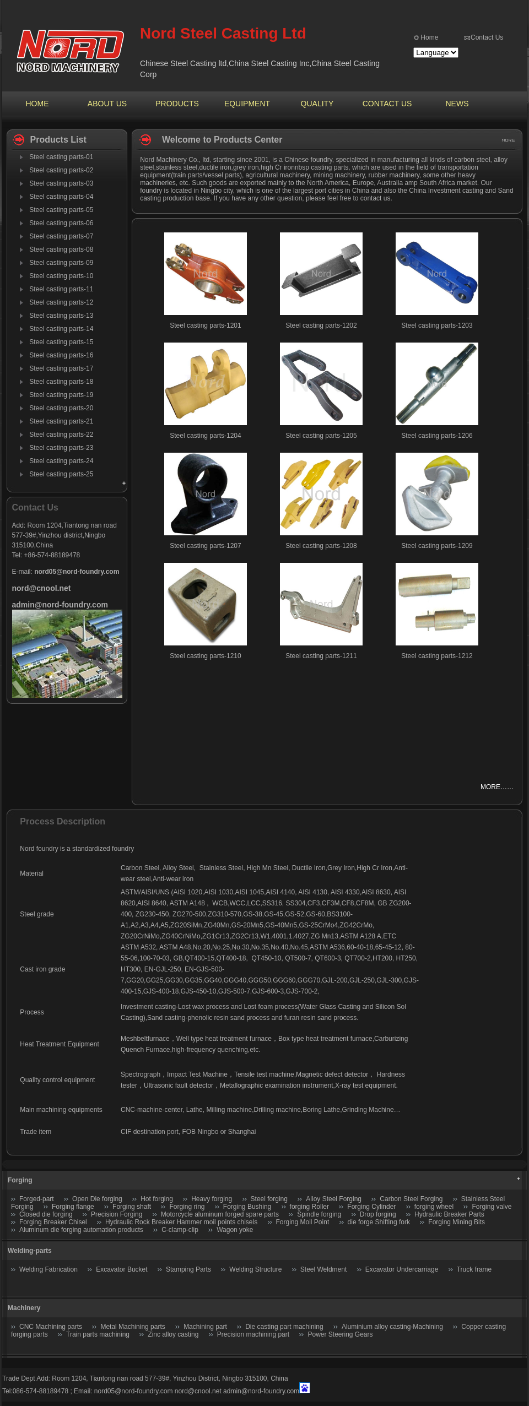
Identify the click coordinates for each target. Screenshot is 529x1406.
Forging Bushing (247, 1206)
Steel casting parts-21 (61, 421)
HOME (37, 103)
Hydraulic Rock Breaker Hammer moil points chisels (181, 1222)
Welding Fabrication (48, 1269)
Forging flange (73, 1206)
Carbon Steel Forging (411, 1199)
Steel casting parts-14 (61, 329)
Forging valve (491, 1206)
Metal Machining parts (132, 1327)
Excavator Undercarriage (402, 1269)
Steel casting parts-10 (61, 276)
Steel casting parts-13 (61, 315)
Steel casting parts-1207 (205, 546)
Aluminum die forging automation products (81, 1230)
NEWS (457, 103)
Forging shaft (131, 1206)
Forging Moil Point (303, 1222)
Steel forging (269, 1199)
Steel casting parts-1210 (205, 656)
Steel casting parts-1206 (436, 435)
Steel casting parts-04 (61, 196)
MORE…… (497, 787)
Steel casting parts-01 (61, 157)
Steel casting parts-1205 (321, 435)
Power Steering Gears (340, 1334)
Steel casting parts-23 (61, 448)
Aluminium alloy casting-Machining (392, 1327)
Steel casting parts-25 (61, 474)
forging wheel (434, 1206)
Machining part (205, 1327)
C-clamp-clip (179, 1230)
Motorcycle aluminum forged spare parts (220, 1214)
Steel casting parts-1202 (321, 325)
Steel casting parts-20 (61, 408)
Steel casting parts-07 (61, 236)
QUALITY (317, 103)
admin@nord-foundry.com (261, 1391)
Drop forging (378, 1214)
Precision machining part (253, 1334)
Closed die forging (46, 1214)
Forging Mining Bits (456, 1222)
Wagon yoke (235, 1230)
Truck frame (474, 1269)
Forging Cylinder (371, 1206)
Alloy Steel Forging (333, 1199)
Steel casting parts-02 (61, 170)
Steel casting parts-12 (61, 302)
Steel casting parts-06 (61, 223)
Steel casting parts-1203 (436, 325)
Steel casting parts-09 (61, 263)
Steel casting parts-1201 (205, 325)
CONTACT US (387, 103)
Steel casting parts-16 (61, 355)
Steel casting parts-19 (61, 395)
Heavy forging (211, 1199)
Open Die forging (97, 1199)
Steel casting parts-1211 (321, 656)
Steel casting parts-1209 (436, 546)
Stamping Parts (188, 1269)
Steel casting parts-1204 (205, 435)
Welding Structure (255, 1269)
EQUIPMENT (247, 103)
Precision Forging (116, 1214)
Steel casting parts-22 (61, 434)
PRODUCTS (177, 103)
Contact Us (487, 37)
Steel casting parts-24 (61, 461)
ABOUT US (107, 103)
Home (429, 37)
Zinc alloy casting (173, 1334)
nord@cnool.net (198, 1391)
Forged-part (36, 1199)
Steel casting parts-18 (61, 382)
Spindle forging (319, 1214)
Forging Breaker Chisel (54, 1222)
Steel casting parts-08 (61, 249)
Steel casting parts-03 (61, 183)
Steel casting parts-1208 (321, 546)
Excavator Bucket (121, 1269)
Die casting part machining (284, 1327)
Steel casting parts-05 (61, 210)
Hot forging (157, 1199)
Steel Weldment (323, 1269)
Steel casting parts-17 (61, 368)
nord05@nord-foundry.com (133, 1391)
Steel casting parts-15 (61, 342)
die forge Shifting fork (379, 1222)
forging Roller (309, 1206)
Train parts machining (97, 1334)
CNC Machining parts (50, 1327)
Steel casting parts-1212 (436, 656)
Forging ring (186, 1206)
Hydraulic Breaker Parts (449, 1214)
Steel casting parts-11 (61, 289)
